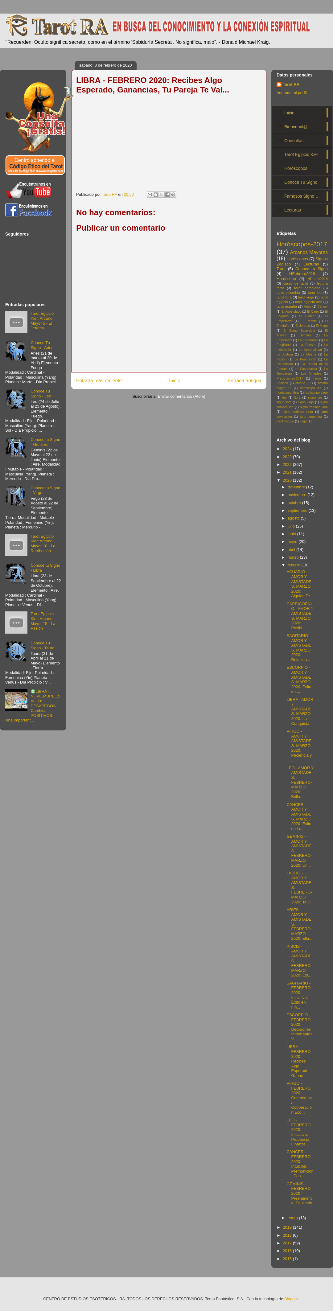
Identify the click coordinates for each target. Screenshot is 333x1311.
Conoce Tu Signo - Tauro (42, 645)
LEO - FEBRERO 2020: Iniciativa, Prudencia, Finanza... (298, 1132)
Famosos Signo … (302, 196)
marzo (294, 557)
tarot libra (284, 297)
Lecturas (292, 210)
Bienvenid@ (296, 126)
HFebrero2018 (302, 273)
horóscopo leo (311, 388)
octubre (295, 502)
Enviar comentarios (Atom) (181, 396)
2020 (288, 480)
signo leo (315, 397)
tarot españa (287, 306)
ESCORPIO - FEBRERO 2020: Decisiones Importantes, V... (299, 1027)
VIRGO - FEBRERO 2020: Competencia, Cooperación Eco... (299, 1098)
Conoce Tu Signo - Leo (41, 393)
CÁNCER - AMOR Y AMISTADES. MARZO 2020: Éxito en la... (298, 816)
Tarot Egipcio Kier (301, 154)
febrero (295, 565)
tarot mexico (285, 421)
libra (297, 397)
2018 (288, 1235)
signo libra (284, 402)
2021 (288, 472)
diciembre (297, 487)
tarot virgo (306, 297)
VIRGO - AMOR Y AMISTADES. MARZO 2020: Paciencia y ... (298, 745)
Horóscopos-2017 (302, 244)
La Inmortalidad (310, 349)
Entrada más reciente (99, 380)
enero (293, 1217)
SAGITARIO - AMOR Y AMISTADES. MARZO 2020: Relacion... (298, 647)
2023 (288, 456)
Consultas (293, 140)
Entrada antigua (244, 380)
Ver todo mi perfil (292, 92)
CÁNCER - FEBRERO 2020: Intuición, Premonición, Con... (299, 1163)
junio (292, 534)
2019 (288, 1227)
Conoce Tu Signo (300, 182)
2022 (288, 464)
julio (292, 526)
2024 (288, 448)
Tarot (281, 268)
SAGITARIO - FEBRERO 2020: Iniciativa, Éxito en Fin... (298, 995)
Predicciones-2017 (290, 378)
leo (284, 397)
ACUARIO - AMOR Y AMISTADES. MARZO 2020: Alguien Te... (299, 583)
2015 (288, 1258)
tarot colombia (288, 292)
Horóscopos (295, 168)
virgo (303, 421)
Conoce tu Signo (311, 268)
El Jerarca (302, 325)
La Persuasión (305, 359)
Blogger (291, 1299)
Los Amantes (311, 373)
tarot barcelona (307, 288)
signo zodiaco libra (314, 407)
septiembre (298, 510)
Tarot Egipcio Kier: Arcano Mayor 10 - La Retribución (43, 543)
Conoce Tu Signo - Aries (42, 345)
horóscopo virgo (316, 392)
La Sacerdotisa (306, 369)
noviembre (297, 494)
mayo (293, 541)
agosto (294, 518)
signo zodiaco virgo (298, 411)
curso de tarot (295, 283)
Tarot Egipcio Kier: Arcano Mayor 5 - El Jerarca (42, 320)
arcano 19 (302, 383)
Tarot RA (291, 84)
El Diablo (306, 316)
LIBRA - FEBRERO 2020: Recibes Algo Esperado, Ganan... (298, 1061)
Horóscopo (286, 278)
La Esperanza (308, 340)
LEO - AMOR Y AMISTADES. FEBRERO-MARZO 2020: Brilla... (300, 782)
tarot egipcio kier (308, 302)
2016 (288, 1250)
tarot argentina (311, 416)
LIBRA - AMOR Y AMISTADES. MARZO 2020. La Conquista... (299, 711)
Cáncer (323, 306)
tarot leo (315, 292)
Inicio (174, 380)
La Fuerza (307, 345)
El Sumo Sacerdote (299, 330)
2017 (288, 1243)
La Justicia (285, 354)
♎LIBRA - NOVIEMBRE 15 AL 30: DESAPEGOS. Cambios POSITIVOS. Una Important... (32, 706)
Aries (307, 306)
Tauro (317, 378)
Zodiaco (282, 383)
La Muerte (308, 354)
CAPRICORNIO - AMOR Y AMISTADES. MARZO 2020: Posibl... (299, 616)
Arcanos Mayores (309, 252)
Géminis (305, 335)
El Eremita (309, 321)
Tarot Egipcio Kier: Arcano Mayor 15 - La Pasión (43, 621)
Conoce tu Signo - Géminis (45, 442)
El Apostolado (291, 311)
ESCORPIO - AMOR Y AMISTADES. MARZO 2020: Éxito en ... (298, 679)
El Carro (313, 311)
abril (292, 549)
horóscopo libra (288, 392)
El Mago (322, 325)
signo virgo (306, 402)
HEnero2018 (317, 279)
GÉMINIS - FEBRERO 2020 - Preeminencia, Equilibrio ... (299, 1196)
